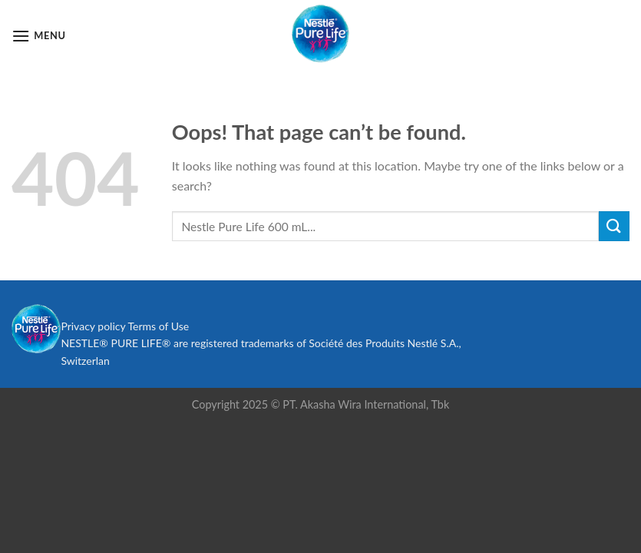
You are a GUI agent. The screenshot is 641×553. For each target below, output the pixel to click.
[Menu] (39, 36)
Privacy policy (93, 326)
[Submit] (614, 226)
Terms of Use (158, 326)
